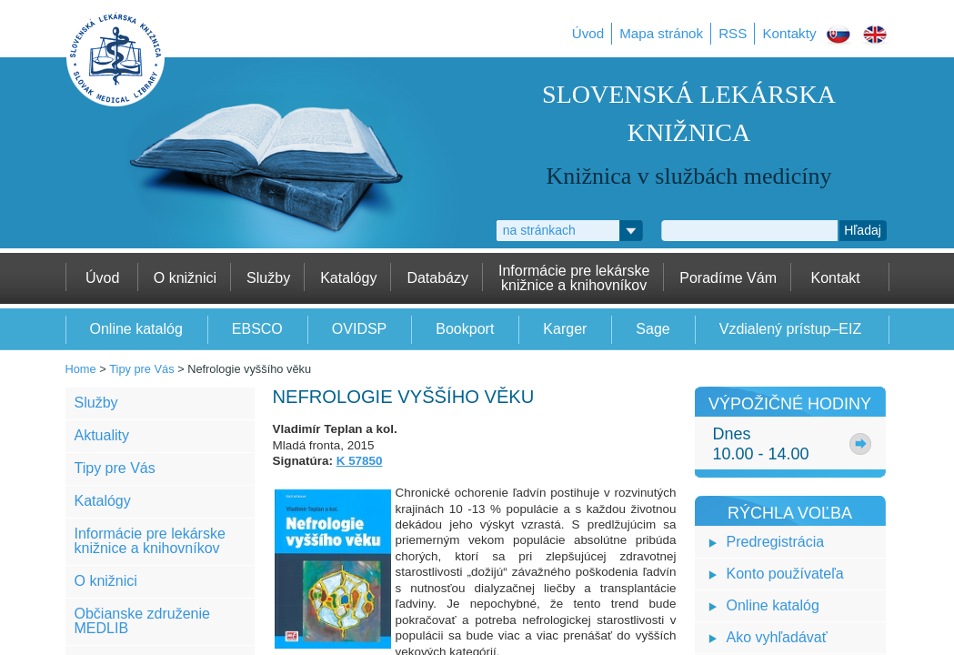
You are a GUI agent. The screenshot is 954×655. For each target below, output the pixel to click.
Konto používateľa (785, 573)
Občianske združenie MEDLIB (142, 621)
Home (80, 369)
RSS (732, 33)
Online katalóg (773, 605)
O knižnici (106, 581)
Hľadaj (862, 230)
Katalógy (103, 501)
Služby (96, 402)
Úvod (588, 33)
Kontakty (789, 33)
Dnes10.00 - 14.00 (761, 444)
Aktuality (102, 435)
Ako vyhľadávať (777, 637)
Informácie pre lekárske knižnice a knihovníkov (150, 541)
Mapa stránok (661, 33)
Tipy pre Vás (141, 369)
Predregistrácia (776, 541)
